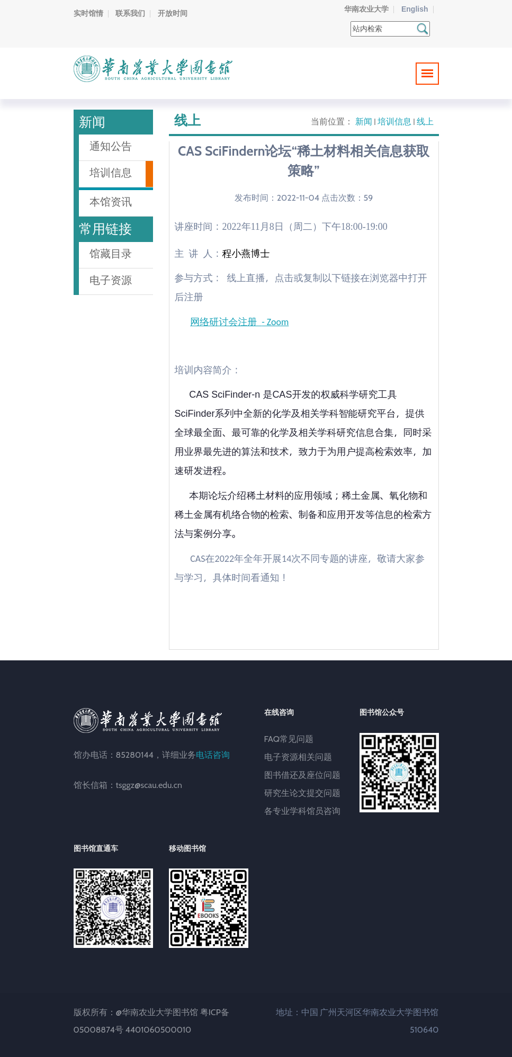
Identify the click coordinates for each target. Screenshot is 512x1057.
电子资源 (110, 280)
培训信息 (394, 122)
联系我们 (130, 13)
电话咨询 (213, 755)
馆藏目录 (110, 253)
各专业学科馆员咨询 (302, 811)
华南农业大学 (366, 9)
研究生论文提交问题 (302, 793)
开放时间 (172, 13)
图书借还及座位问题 (302, 775)
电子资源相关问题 (298, 757)
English (414, 9)
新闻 (363, 122)
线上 (425, 122)
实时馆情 (88, 13)
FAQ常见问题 (289, 739)
